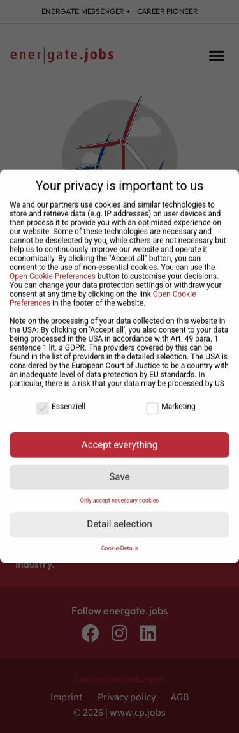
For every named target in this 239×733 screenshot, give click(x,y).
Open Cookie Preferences (53, 270)
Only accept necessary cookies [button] (119, 494)
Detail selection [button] (119, 518)
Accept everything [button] (119, 438)
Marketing (171, 400)
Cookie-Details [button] (119, 542)
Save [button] (119, 470)
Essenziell (60, 400)
